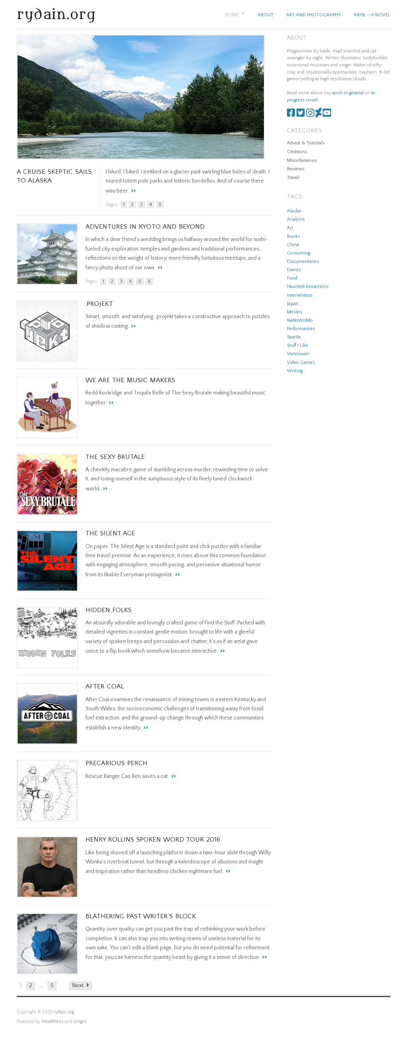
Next (77, 985)
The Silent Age (110, 533)
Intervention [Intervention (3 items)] (299, 295)
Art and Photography (313, 14)
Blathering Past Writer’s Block (140, 916)
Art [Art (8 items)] (290, 228)
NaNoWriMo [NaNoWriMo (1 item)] (300, 320)
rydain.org (56, 15)
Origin (80, 1021)
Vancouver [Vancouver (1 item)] (298, 353)
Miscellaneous (302, 160)
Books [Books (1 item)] (293, 236)
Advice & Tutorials (306, 143)
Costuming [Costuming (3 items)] (298, 253)
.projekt (99, 303)
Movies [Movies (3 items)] (294, 312)
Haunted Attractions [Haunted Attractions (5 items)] (308, 286)
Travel (293, 177)
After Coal (104, 686)
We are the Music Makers (130, 380)
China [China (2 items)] (293, 244)
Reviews (295, 168)
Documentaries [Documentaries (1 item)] (303, 261)
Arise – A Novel (372, 14)
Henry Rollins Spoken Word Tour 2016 (152, 839)
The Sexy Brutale (115, 457)
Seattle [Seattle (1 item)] (294, 337)
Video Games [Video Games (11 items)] (301, 362)
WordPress (52, 1021)
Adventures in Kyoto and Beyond (145, 226)
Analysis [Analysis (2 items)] (296, 219)
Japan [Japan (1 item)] (292, 303)
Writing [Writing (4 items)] (294, 370)
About (265, 14)
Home (231, 14)
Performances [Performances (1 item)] (301, 328)
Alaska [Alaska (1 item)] (294, 211)
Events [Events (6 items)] (294, 269)
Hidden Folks (108, 610)
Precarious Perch (116, 763)
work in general (348, 92)
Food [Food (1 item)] (292, 278)
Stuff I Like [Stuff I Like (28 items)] (297, 345)
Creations (297, 151)
